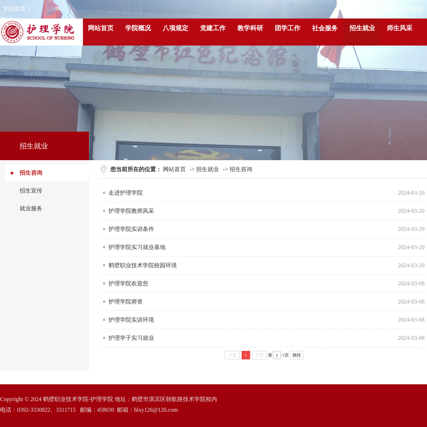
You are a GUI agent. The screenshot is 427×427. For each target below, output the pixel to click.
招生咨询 (31, 173)
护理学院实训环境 (131, 320)
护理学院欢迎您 (128, 283)
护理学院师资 (126, 302)
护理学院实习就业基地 (137, 247)
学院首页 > (16, 9)
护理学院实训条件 (131, 229)
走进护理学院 (126, 193)
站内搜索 (412, 9)
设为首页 (353, 9)
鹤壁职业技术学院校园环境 (143, 265)
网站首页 (174, 169)
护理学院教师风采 (131, 211)
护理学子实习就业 (131, 338)
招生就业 (207, 169)
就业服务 (31, 208)
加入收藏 (382, 9)
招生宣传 (31, 191)
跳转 (296, 355)
